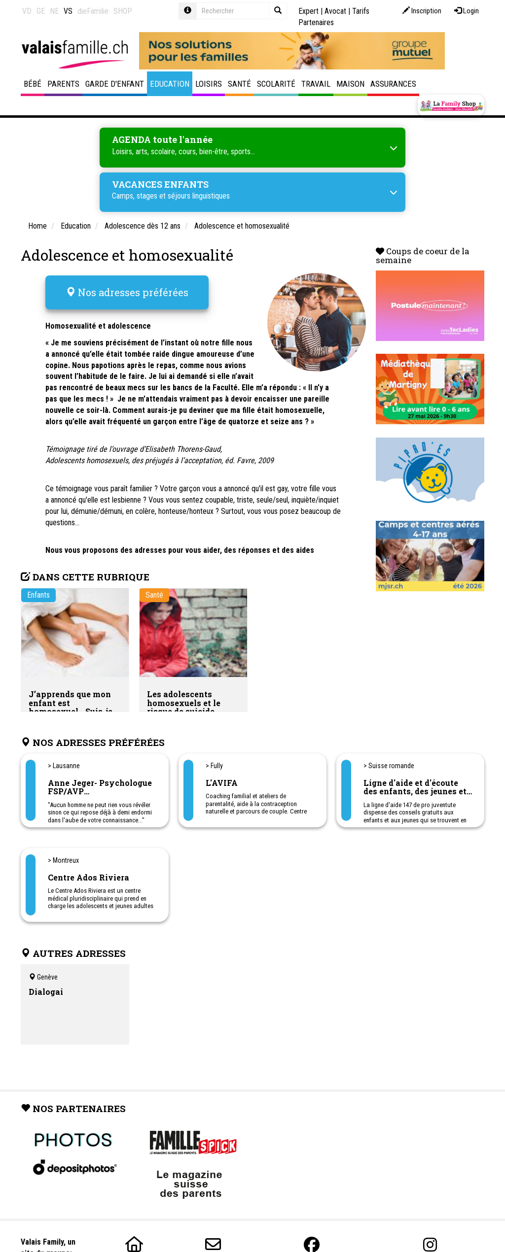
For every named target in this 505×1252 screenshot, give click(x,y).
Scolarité (276, 84)
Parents (63, 84)
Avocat (335, 11)
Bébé (32, 84)
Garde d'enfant (114, 84)
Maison (350, 84)
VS (68, 11)
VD (27, 11)
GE (40, 11)
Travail (315, 84)
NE (54, 11)
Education (169, 84)
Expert (308, 11)
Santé (239, 84)
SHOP (122, 11)
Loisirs (208, 84)
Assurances (393, 84)
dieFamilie (92, 11)
